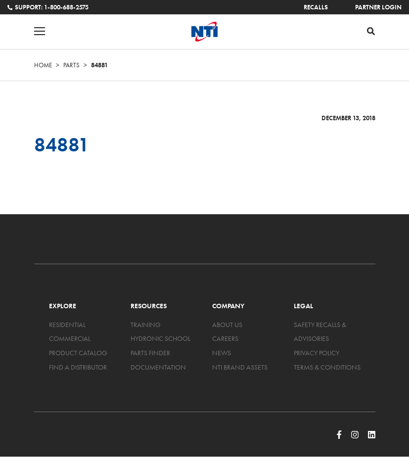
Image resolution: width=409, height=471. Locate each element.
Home (43, 65)
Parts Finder (150, 352)
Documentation (158, 367)
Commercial (70, 338)
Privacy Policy (316, 352)
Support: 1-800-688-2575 (48, 7)
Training (146, 324)
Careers (225, 338)
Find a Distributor (78, 367)
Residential (67, 324)
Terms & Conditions (327, 367)
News (221, 352)
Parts (71, 65)
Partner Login (378, 7)
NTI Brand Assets (240, 367)
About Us (227, 324)
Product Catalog (78, 352)
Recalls (316, 7)
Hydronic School (160, 338)
